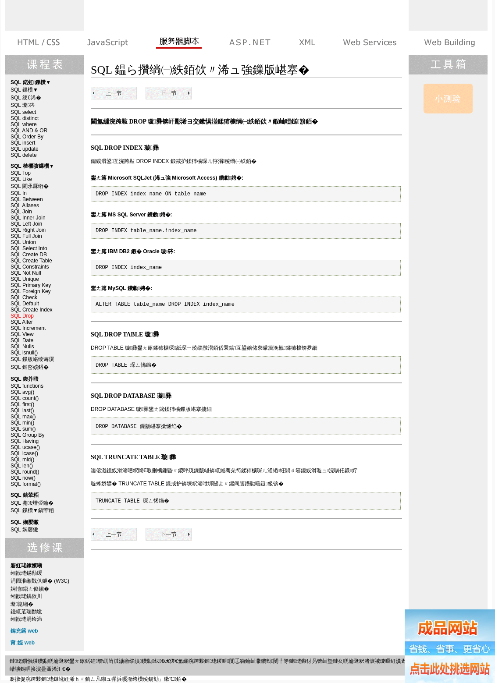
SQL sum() (23, 429)
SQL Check (24, 297)
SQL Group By (28, 435)
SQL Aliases (25, 205)
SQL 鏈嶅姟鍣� (30, 367)
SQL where (24, 124)
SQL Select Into (29, 248)
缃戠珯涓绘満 (26, 619)
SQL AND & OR (29, 130)
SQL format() (26, 484)
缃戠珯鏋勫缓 (26, 573)
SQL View (22, 334)
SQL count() (25, 398)
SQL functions (27, 386)
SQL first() (22, 404)
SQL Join (21, 212)
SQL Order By (27, 137)
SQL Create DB (29, 254)
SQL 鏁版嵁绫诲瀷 (32, 359)
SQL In (19, 193)
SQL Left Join (26, 224)
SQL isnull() (24, 353)
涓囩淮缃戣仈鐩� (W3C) (40, 581)
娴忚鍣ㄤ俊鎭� (30, 589)
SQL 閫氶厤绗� (30, 186)
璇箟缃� (22, 604)
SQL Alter (22, 322)
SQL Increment (28, 328)
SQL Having (25, 441)
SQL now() (23, 478)
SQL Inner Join (28, 218)
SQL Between (27, 199)
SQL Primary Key (31, 285)
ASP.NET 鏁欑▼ (250, 43)
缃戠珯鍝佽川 (26, 596)
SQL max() (23, 417)
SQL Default (25, 304)
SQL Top (21, 173)
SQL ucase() (25, 447)
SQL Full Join (26, 236)
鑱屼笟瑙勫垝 (26, 612)
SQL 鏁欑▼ (24, 90)
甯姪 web (23, 643)
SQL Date (22, 340)
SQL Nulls (22, 346)
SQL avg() (22, 392)
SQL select (23, 112)
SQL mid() (22, 460)
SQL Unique (25, 279)
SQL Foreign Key (31, 291)
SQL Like (21, 179)
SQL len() (22, 466)
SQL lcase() (24, 453)
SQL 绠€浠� (26, 98)
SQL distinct (25, 118)
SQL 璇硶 (23, 105)
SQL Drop (22, 316)
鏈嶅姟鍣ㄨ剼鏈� (178, 43)
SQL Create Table (31, 261)
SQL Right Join (28, 230)
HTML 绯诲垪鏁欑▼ (39, 43)
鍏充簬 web (24, 631)
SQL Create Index (32, 310)
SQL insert (23, 143)
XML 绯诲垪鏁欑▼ (307, 43)
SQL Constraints (30, 267)
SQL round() (25, 472)
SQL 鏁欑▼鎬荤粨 (32, 510)
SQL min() (22, 423)
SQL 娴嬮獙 (24, 530)
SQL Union (23, 242)
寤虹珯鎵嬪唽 (449, 43)
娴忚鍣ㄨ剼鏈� (107, 43)
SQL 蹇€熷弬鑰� (32, 503)
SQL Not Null (26, 273)
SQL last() (22, 410)
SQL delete (24, 155)
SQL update (25, 149)
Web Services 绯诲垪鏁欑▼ (369, 43)
